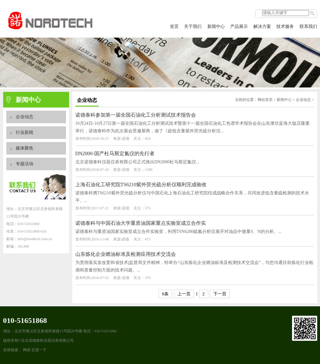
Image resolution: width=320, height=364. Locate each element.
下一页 (219, 294)
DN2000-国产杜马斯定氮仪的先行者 (115, 153)
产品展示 (239, 26)
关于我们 (193, 26)
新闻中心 (216, 26)
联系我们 (308, 26)
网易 (26, 350)
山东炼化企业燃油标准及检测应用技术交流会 (125, 254)
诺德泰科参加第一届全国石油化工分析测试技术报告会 (135, 115)
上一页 (184, 294)
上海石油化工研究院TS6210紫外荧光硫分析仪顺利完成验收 (141, 184)
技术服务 (285, 26)
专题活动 (24, 163)
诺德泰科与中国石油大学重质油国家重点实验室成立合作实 (140, 223)
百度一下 (38, 350)
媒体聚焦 (24, 148)
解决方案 (262, 26)
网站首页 (265, 100)
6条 (165, 294)
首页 (174, 26)
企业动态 (24, 116)
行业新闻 (24, 132)
